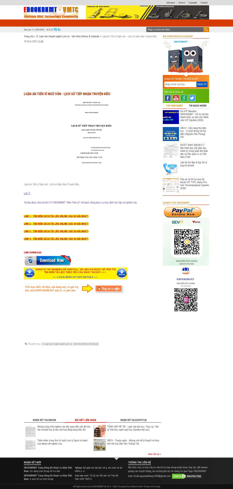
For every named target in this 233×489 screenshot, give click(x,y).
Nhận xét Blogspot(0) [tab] (133, 420)
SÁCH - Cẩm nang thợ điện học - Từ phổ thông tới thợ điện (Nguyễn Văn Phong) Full (193, 132)
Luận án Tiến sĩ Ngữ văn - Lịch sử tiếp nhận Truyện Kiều (67, 94)
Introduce (171, 2)
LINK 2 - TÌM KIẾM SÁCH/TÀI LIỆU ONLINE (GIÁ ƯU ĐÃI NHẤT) (56, 223)
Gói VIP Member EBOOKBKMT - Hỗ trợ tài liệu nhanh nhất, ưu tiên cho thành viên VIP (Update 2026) (194, 116)
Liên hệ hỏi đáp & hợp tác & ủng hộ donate (193, 164)
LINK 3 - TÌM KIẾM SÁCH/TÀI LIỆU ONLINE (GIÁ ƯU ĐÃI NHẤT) (56, 231)
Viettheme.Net (136, 486)
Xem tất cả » (154, 454)
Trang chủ (29, 36)
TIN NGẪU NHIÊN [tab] (197, 105)
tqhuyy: (78, 467)
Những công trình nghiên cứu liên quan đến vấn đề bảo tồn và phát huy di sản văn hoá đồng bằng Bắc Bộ (63, 428)
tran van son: (82, 475)
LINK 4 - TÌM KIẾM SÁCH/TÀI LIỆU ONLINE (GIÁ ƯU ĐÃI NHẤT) (56, 238)
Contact (204, 2)
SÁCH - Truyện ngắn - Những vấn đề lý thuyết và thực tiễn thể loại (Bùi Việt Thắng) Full (133, 442)
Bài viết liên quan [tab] (85, 420)
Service (182, 2)
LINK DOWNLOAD (32, 252)
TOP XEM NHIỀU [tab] (174, 105)
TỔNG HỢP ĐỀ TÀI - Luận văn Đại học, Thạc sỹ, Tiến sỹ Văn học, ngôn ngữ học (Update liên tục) (133, 428)
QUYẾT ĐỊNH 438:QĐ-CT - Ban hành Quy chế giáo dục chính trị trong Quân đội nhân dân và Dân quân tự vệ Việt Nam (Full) (194, 151)
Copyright (193, 2)
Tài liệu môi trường (152, 486)
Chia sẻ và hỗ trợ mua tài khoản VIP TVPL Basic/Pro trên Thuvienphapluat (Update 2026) (194, 184)
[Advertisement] (92, 66)
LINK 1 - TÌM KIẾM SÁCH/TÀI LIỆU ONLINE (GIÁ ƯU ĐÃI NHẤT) (56, 216)
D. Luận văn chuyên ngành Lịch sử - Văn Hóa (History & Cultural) (67, 36)
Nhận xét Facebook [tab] (44, 420)
